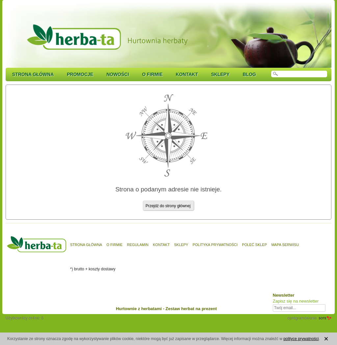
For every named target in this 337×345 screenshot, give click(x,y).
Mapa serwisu (285, 245)
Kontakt (187, 74)
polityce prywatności (301, 338)
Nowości (117, 74)
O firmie (152, 74)
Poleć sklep (254, 245)
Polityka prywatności (215, 245)
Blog (249, 74)
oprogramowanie (302, 318)
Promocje (80, 74)
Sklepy (220, 74)
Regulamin (137, 245)
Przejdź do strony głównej (168, 206)
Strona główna (33, 74)
